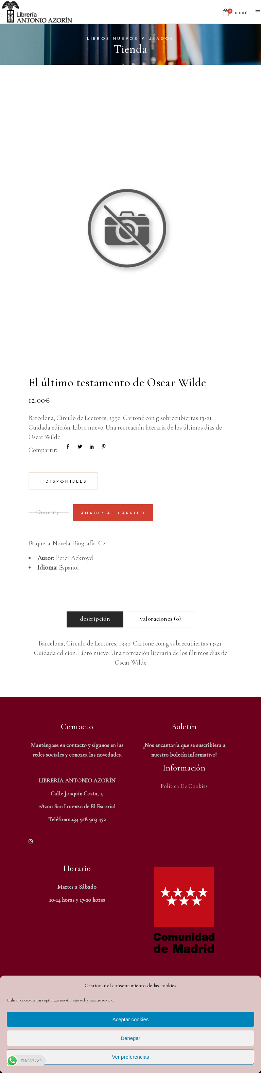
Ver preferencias (130, 1057)
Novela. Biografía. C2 (79, 543)
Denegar (130, 1038)
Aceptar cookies (130, 1019)
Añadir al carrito (113, 513)
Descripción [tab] (95, 618)
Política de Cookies (184, 786)
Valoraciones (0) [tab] (160, 618)
